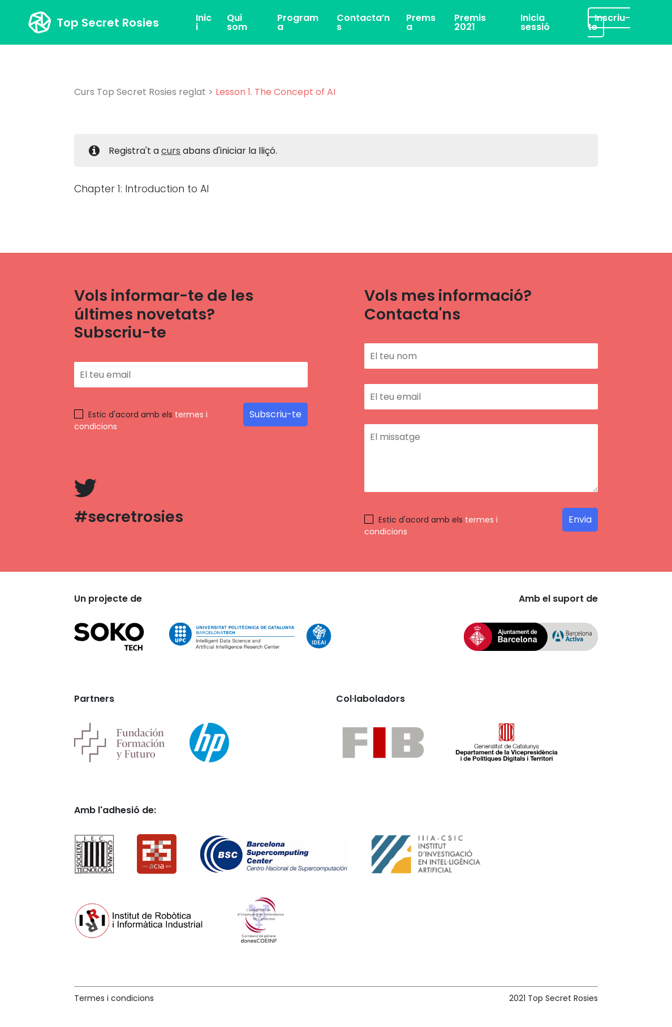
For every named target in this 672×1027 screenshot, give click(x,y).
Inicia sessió (535, 22)
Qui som (237, 22)
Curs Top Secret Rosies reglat (140, 91)
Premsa (421, 22)
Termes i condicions (114, 998)
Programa (297, 22)
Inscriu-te (609, 22)
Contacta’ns (363, 22)
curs (170, 150)
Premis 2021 (470, 22)
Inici (204, 22)
